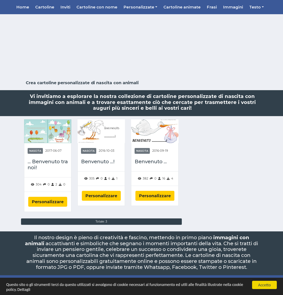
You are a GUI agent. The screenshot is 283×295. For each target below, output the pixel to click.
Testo (255, 7)
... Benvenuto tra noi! (48, 164)
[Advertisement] (141, 47)
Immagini (233, 7)
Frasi (212, 7)
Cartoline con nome (96, 7)
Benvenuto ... (151, 161)
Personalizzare (48, 201)
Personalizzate (138, 7)
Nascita (35, 150)
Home (22, 7)
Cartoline (44, 7)
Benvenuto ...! (98, 161)
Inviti (65, 7)
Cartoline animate (182, 7)
